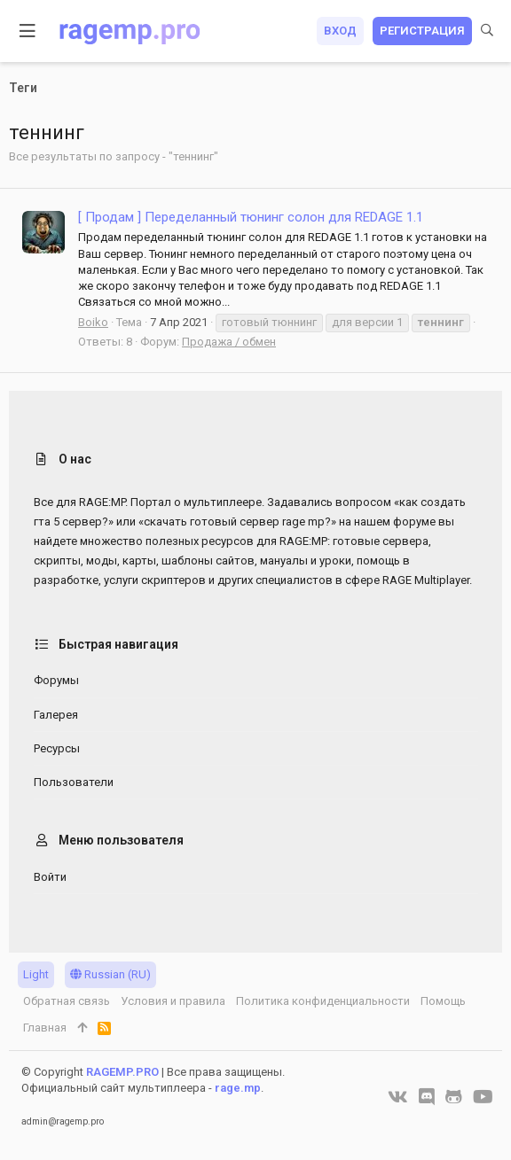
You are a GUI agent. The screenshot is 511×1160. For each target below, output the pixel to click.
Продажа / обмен (229, 341)
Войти (50, 877)
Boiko (93, 322)
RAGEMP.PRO (122, 1071)
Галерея (56, 714)
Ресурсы (57, 748)
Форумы (56, 680)
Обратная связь (66, 1001)
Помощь (443, 1001)
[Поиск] (487, 31)
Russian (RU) (110, 974)
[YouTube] (483, 1097)
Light (36, 974)
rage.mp (238, 1087)
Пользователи (74, 782)
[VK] (398, 1097)
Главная (45, 1027)
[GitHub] (453, 1097)
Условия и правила (173, 1001)
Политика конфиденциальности (323, 1001)
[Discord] (427, 1097)
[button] (28, 31)
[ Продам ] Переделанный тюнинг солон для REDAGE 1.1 (250, 217)
